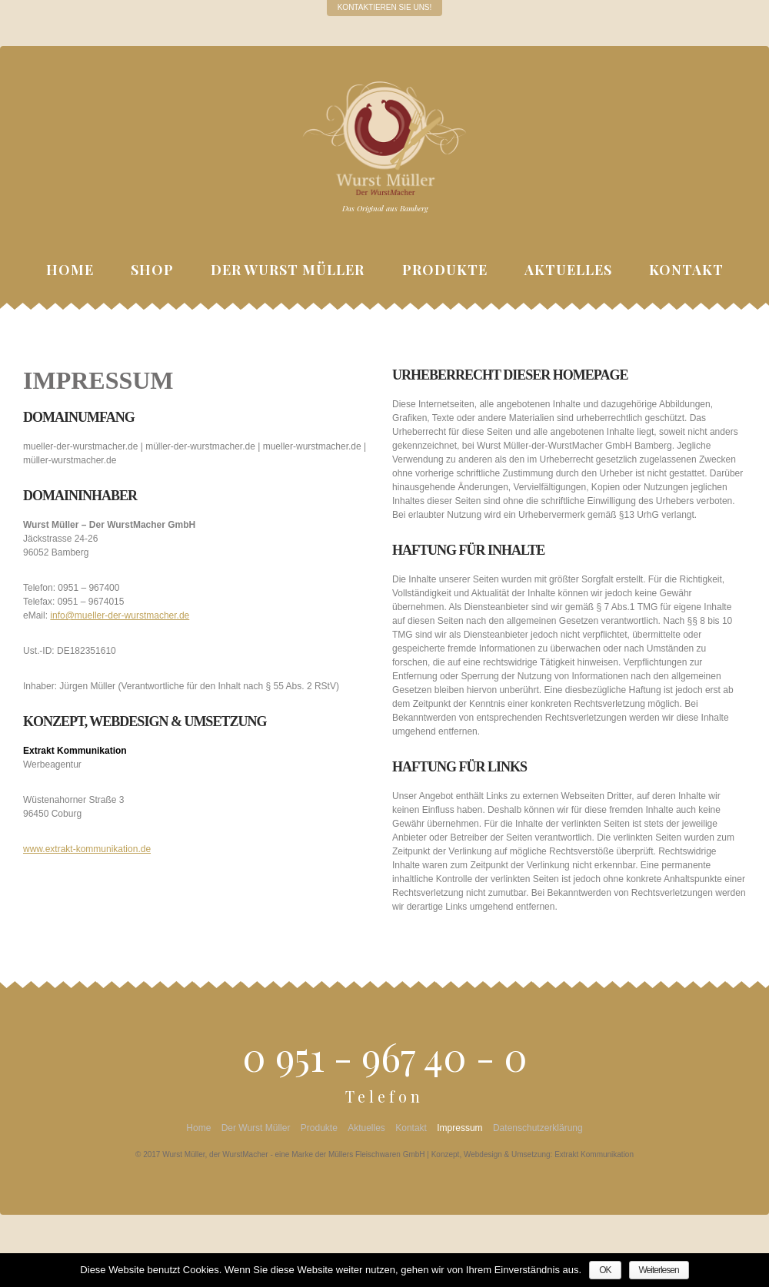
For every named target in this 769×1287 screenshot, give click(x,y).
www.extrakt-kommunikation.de (87, 849)
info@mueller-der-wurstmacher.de (119, 615)
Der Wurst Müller (288, 269)
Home (70, 269)
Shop (152, 269)
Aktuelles (568, 269)
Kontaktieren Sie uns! (385, 7)
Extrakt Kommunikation (594, 1154)
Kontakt (686, 269)
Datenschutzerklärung (538, 1128)
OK (605, 1270)
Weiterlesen (658, 1270)
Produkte (445, 269)
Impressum (459, 1128)
